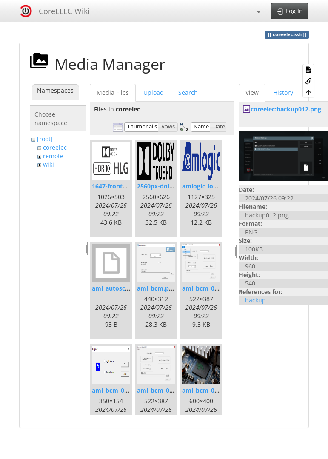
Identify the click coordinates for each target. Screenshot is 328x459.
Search (188, 92)
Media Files (113, 92)
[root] (45, 139)
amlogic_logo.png (207, 186)
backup (255, 300)
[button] (254, 11)
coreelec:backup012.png (286, 109)
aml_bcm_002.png (118, 390)
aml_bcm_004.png (208, 390)
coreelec (55, 147)
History (283, 92)
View (252, 92)
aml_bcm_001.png (208, 288)
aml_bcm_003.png (163, 390)
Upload (153, 92)
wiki (48, 164)
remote (53, 156)
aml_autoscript (114, 288)
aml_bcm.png (156, 288)
